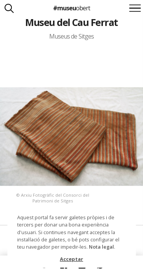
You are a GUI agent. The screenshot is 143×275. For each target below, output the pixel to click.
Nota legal (101, 246)
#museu (71, 8)
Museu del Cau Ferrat (71, 22)
